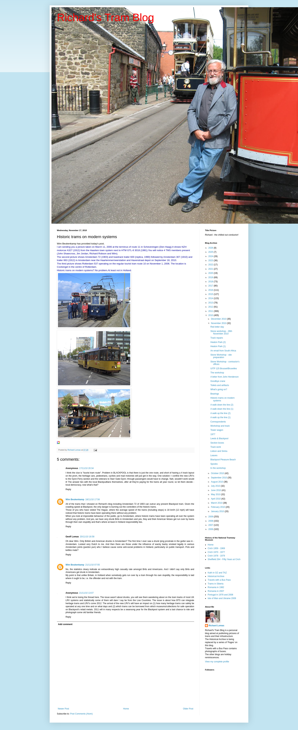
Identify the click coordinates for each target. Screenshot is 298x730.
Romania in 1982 (216, 587)
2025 (211, 252)
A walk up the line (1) (220, 417)
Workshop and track (220, 426)
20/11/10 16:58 (87, 536)
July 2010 (216, 486)
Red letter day (217, 327)
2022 (211, 264)
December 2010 (219, 319)
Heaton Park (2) (218, 342)
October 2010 (218, 473)
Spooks (214, 464)
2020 (211, 273)
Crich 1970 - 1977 (216, 552)
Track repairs (216, 338)
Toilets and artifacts (219, 385)
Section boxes (217, 443)
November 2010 (219, 323)
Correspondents (218, 421)
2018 (211, 281)
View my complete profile (217, 661)
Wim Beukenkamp (75, 499)
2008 (211, 521)
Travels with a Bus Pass (219, 580)
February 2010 (218, 507)
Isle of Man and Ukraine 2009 (222, 598)
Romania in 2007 (216, 591)
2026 (211, 248)
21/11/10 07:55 (92, 565)
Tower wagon (216, 430)
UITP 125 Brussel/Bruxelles (223, 368)
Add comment (65, 624)
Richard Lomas (216, 625)
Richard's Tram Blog (105, 17)
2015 (211, 294)
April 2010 (216, 498)
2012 (211, 307)
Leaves (213, 455)
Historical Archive (216, 576)
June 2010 (216, 490)
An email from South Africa (223, 350)
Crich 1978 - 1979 (216, 555)
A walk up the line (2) (220, 413)
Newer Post (63, 708)
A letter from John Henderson (224, 377)
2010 (211, 315)
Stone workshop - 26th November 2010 (221, 332)
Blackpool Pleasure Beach (223, 459)
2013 (211, 302)
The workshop (217, 372)
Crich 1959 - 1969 (216, 548)
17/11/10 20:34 (86, 468)
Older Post (188, 708)
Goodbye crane (217, 381)
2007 (211, 525)
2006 (211, 529)
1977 (212, 434)
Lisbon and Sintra (218, 451)
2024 (211, 256)
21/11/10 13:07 (86, 593)
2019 (211, 277)
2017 (211, 285)
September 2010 (219, 477)
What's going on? (218, 389)
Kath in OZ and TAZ (217, 572)
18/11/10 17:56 (92, 499)
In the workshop (218, 468)
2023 (211, 260)
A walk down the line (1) (221, 409)
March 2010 (217, 503)
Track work (215, 447)
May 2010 (216, 494)
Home (126, 708)
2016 (211, 290)
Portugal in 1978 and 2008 (220, 594)
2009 (211, 516)
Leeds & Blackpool (219, 438)
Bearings (214, 394)
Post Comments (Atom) (81, 714)
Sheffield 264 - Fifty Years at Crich (224, 559)
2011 (211, 311)
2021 (211, 269)
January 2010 (218, 511)
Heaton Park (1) (218, 346)
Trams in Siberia (215, 583)
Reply (68, 489)
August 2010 (217, 482)
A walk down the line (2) (221, 405)
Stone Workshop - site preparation (221, 356)
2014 (211, 298)
